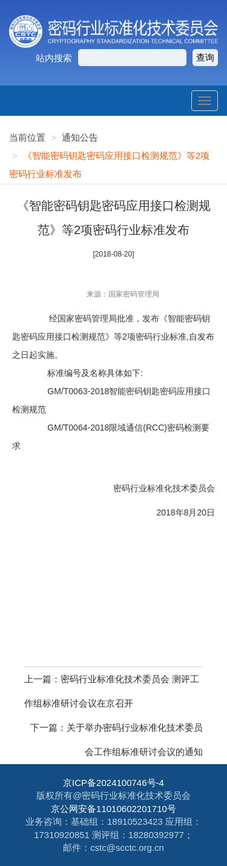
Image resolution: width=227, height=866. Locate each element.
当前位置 (27, 137)
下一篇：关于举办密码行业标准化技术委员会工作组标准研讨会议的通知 (116, 739)
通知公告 (80, 137)
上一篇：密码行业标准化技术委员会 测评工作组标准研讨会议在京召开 (111, 691)
